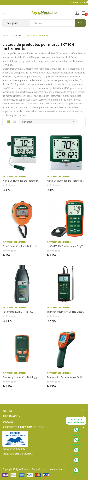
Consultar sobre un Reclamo (17, 453)
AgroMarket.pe (23, 469)
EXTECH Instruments (15, 177)
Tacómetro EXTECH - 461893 (18, 311)
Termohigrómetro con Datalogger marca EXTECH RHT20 (22, 377)
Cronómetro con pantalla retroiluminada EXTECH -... (22, 246)
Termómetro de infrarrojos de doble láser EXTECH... (66, 377)
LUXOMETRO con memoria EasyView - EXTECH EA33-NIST (66, 246)
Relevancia (48, 122)
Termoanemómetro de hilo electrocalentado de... (66, 311)
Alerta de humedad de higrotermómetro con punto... (22, 180)
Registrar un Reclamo (13, 448)
